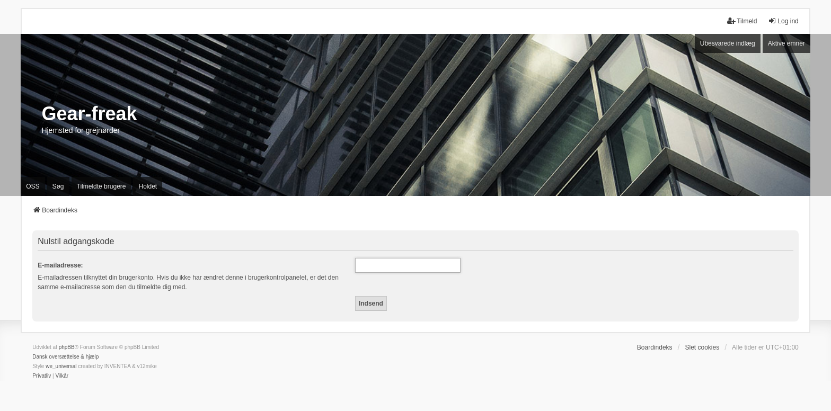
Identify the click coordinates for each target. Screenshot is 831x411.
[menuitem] (41, 376)
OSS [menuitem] (32, 186)
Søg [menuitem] (58, 186)
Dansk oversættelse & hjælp (65, 357)
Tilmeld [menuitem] (742, 21)
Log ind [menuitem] (783, 21)
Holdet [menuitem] (147, 186)
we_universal (61, 366)
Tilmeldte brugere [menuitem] (101, 186)
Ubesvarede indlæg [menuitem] (727, 43)
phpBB (67, 347)
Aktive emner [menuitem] (786, 43)
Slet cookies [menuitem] (702, 347)
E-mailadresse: (60, 265)
